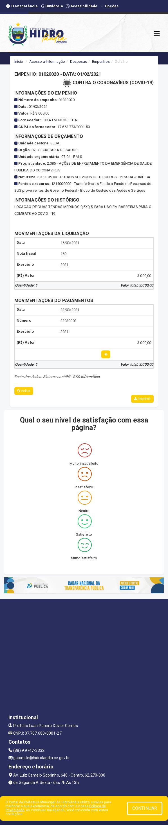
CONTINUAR (144, 808)
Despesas (78, 61)
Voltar (23, 391)
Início (18, 61)
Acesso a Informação (47, 61)
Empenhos (101, 61)
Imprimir (142, 399)
